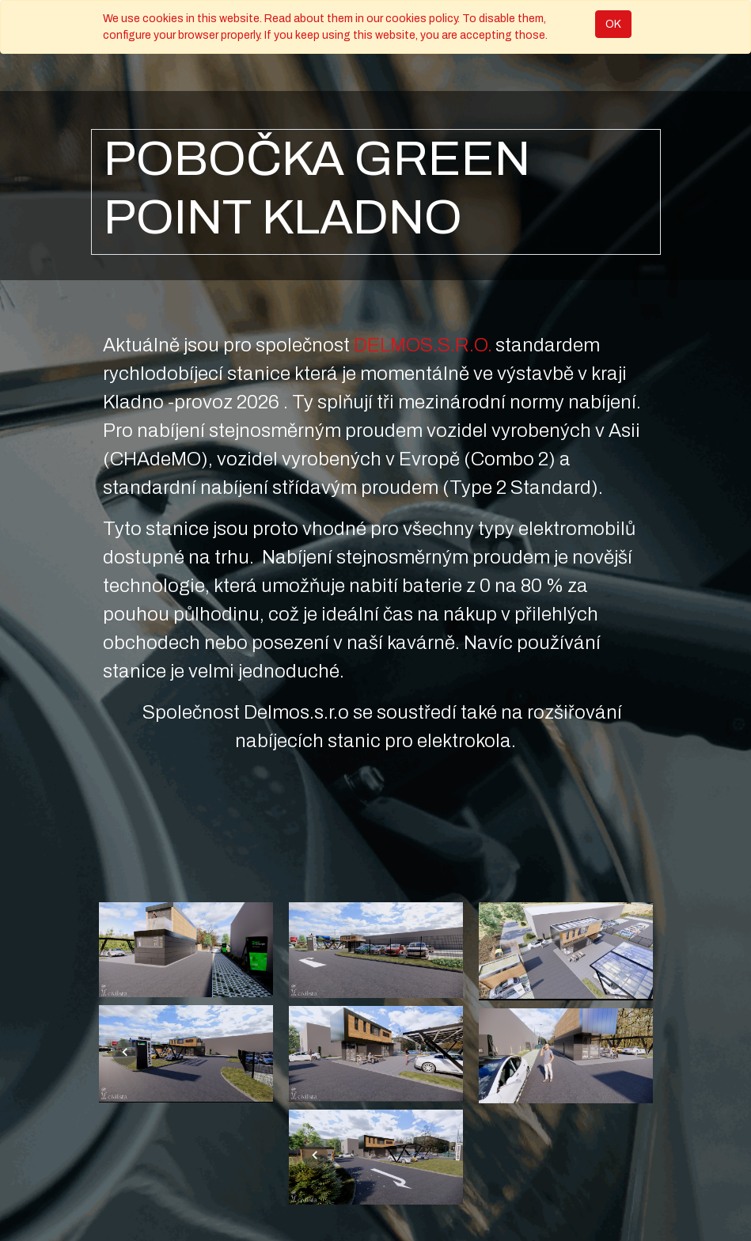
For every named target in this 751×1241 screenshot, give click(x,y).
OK (613, 24)
